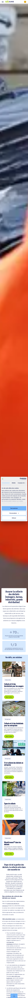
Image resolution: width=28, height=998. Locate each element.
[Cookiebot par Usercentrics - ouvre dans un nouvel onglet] (20, 479)
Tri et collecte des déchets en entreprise (13, 763)
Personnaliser (14, 513)
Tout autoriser (14, 508)
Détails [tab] (14, 482)
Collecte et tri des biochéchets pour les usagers (13, 685)
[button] (9, 2)
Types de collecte (10, 803)
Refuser (14, 518)
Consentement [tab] (6, 482)
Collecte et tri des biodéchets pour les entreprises (13, 724)
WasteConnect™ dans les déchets (12, 843)
